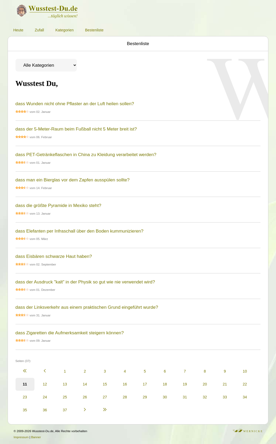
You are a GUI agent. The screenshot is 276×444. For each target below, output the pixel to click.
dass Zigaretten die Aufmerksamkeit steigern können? (70, 332)
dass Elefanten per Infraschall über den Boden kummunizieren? (80, 231)
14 (85, 384)
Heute (18, 30)
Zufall (39, 30)
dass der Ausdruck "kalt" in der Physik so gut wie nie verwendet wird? (85, 281)
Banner (36, 437)
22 (245, 384)
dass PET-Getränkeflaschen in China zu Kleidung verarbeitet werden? (86, 154)
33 (225, 397)
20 (205, 384)
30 (165, 397)
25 (65, 397)
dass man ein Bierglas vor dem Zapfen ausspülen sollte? (73, 179)
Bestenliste (94, 30)
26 (85, 397)
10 (245, 371)
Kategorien (64, 30)
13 (65, 384)
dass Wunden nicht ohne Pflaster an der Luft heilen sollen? (75, 103)
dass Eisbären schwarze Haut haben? (54, 256)
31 (185, 397)
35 (25, 410)
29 (145, 397)
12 (45, 384)
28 (125, 397)
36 (45, 410)
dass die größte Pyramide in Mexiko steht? (58, 205)
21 (225, 384)
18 (165, 384)
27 (105, 397)
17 (145, 384)
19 (185, 384)
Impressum (21, 437)
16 (125, 384)
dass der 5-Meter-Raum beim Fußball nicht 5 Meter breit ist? (76, 129)
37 (65, 410)
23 (25, 397)
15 (105, 384)
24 (45, 397)
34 (245, 397)
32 (205, 397)
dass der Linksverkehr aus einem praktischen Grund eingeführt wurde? (87, 307)
